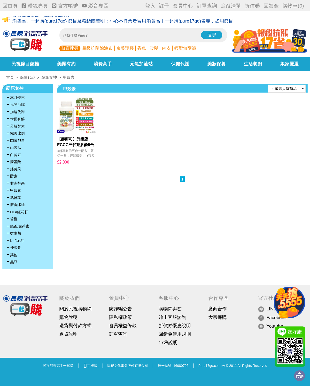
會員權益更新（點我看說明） (42, 19)
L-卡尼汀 (17, 240)
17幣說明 (168, 342)
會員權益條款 (123, 325)
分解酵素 (17, 126)
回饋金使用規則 (175, 334)
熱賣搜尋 (69, 48)
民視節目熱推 (25, 63)
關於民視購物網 (75, 308)
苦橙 (13, 219)
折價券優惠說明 (175, 325)
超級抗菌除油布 (97, 48)
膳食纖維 (17, 205)
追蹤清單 (231, 5)
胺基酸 (15, 162)
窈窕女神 (49, 77)
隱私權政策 (120, 317)
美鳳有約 (66, 63)
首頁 (10, 77)
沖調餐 (15, 247)
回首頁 (10, 5)
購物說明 (68, 317)
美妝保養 (216, 63)
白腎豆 (15, 155)
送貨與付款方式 (75, 325)
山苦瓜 (15, 147)
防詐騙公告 (120, 308)
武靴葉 (15, 198)
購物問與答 (170, 308)
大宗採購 (217, 317)
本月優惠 (17, 97)
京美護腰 (125, 48)
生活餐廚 (253, 63)
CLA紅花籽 (19, 212)
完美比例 (17, 133)
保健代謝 (180, 63)
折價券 (252, 5)
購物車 (293, 5)
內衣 (166, 48)
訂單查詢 (207, 5)
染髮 (154, 48)
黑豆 (13, 262)
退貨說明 (68, 334)
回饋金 (271, 5)
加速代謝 (17, 112)
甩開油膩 (17, 104)
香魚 (141, 48)
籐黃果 (15, 169)
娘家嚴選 (289, 63)
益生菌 (15, 233)
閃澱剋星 (17, 140)
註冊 (164, 5)
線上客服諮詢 (172, 317)
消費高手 (102, 63)
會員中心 (183, 5)
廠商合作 (217, 308)
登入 (150, 5)
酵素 (13, 176)
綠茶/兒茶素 (19, 226)
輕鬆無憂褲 (185, 48)
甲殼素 (69, 77)
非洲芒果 (17, 183)
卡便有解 (17, 119)
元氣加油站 (141, 63)
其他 (13, 255)
